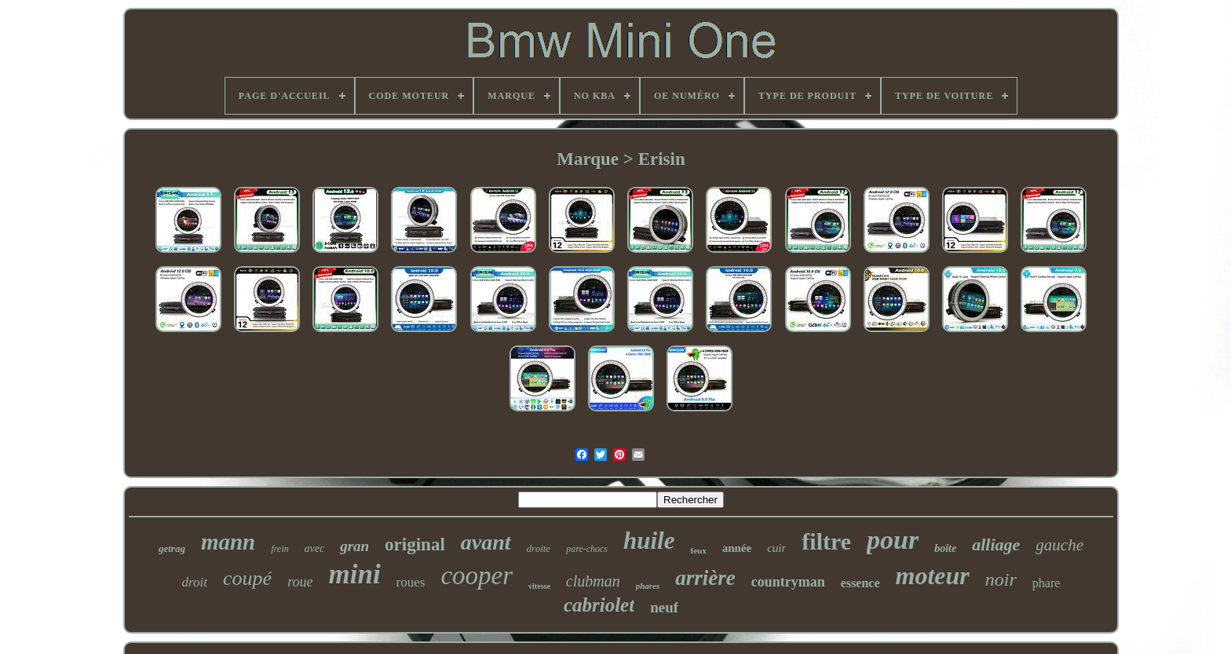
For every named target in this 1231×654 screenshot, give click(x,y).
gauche (1059, 544)
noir (1001, 579)
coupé (247, 578)
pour (893, 539)
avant (486, 542)
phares (648, 585)
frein (279, 548)
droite (539, 548)
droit (194, 582)
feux (698, 550)
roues (411, 582)
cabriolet (599, 605)
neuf (664, 607)
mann (228, 541)
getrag (172, 548)
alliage (996, 544)
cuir (776, 548)
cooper (476, 575)
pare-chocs (587, 548)
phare (1046, 583)
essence (860, 583)
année (737, 548)
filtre (826, 541)
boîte (945, 548)
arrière (705, 578)
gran (354, 546)
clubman (593, 581)
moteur (933, 575)
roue (299, 582)
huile (648, 540)
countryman (788, 582)
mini (354, 574)
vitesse (539, 586)
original (415, 544)
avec (314, 548)
